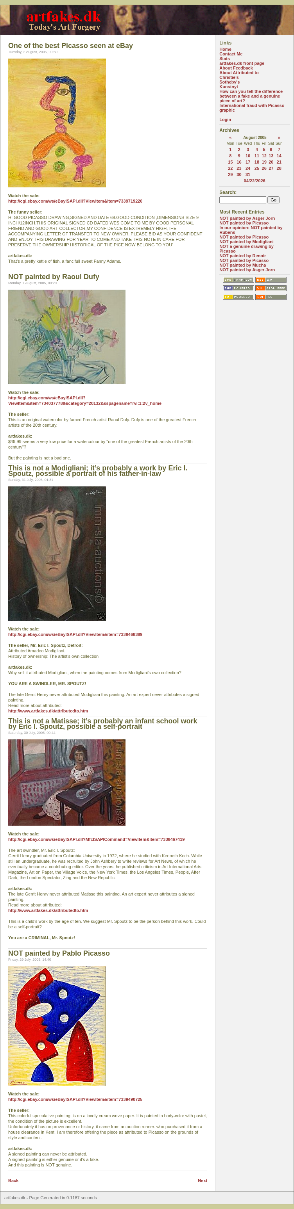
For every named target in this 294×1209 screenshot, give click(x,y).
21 (279, 162)
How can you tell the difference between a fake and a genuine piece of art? (251, 96)
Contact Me (230, 54)
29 (230, 174)
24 (248, 168)
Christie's (229, 77)
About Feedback (236, 68)
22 (230, 168)
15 (230, 162)
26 (264, 168)
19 (264, 162)
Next (202, 1180)
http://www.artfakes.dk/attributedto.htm (48, 711)
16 (239, 162)
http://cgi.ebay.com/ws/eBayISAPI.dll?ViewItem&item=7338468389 (75, 634)
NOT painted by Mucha (242, 265)
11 (257, 155)
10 (248, 155)
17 (248, 162)
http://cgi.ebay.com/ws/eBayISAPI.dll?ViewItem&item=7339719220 (75, 201)
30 (239, 174)
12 (264, 155)
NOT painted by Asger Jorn (247, 218)
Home (225, 49)
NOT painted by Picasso (244, 223)
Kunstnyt (228, 86)
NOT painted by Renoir (242, 255)
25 (257, 168)
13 (271, 155)
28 (279, 168)
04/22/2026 (254, 180)
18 (257, 162)
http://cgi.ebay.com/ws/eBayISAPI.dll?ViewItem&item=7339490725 (75, 1099)
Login (225, 119)
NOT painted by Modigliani (246, 241)
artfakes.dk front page (241, 63)
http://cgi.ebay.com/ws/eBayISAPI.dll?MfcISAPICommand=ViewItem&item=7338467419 (96, 839)
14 (279, 155)
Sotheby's (229, 82)
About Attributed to (238, 72)
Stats (224, 58)
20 (271, 162)
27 (271, 168)
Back (13, 1180)
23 (239, 168)
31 (248, 174)
